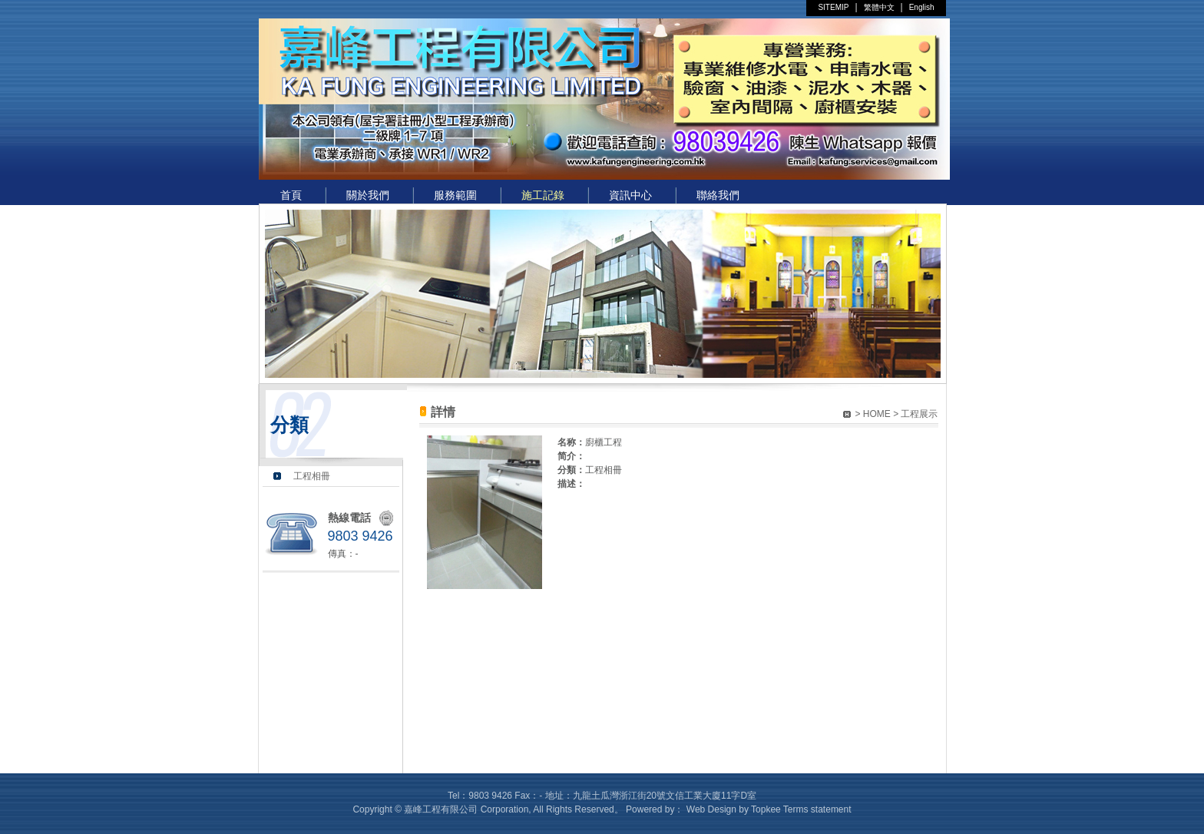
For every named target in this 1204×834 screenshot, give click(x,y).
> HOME (872, 414)
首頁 (291, 195)
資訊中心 (630, 195)
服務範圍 (455, 195)
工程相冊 (311, 476)
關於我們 (367, 195)
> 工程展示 (915, 414)
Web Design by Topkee (733, 809)
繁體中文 (879, 7)
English (921, 7)
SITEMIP (833, 7)
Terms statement (817, 809)
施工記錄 (542, 195)
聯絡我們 (717, 195)
